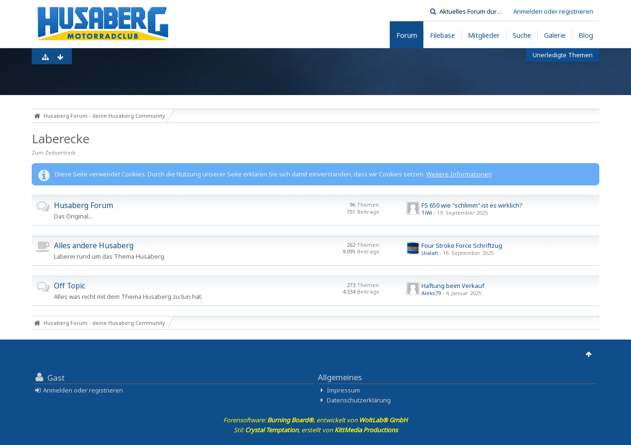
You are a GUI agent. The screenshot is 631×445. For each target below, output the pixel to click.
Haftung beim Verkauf (452, 285)
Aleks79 (431, 293)
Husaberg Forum (83, 205)
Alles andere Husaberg (93, 245)
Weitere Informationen (459, 174)
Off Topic (69, 285)
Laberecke (60, 138)
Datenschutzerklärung (359, 400)
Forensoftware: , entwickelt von (315, 420)
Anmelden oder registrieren (553, 11)
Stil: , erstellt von (316, 430)
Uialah (429, 252)
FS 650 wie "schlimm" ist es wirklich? (472, 205)
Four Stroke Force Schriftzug (461, 245)
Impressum (343, 390)
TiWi (426, 212)
